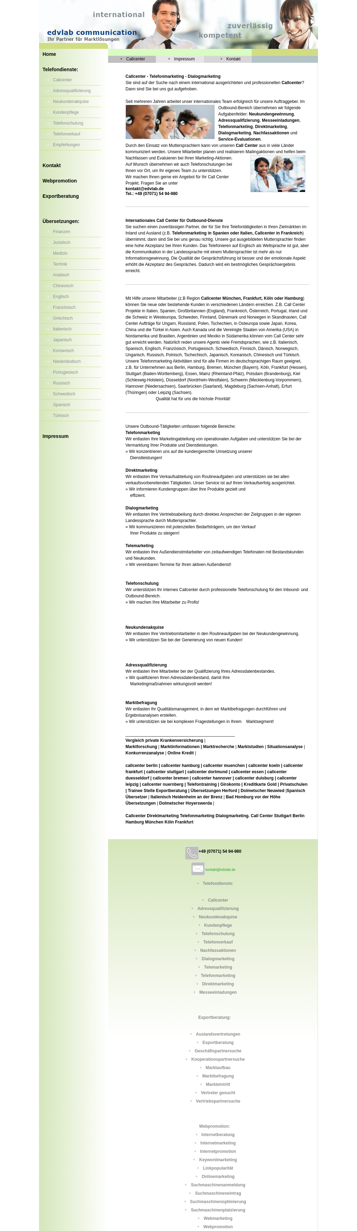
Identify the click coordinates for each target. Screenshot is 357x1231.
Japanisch (62, 339)
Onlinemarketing (218, 1176)
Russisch (61, 383)
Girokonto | (231, 784)
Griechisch (63, 318)
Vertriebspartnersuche (218, 1101)
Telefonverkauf (66, 134)
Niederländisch (67, 361)
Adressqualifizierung (72, 90)
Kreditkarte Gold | (261, 784)
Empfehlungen (66, 144)
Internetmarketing (218, 1143)
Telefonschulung (68, 123)
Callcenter (62, 79)
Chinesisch (63, 285)
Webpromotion (60, 181)
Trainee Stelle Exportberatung (157, 790)
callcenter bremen (171, 778)
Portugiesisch (65, 372)
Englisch (61, 296)
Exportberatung (61, 196)
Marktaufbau (218, 1067)
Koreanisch (63, 350)
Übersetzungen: (61, 221)
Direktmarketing (218, 984)
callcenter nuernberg (162, 784)
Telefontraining (202, 784)
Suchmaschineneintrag (218, 1193)
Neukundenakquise (71, 101)
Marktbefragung (218, 1076)
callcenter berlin (142, 765)
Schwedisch (64, 393)
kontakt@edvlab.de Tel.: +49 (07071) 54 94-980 (152, 191)
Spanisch (61, 404)
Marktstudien (251, 746)
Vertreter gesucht (218, 1092)
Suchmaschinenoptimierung (218, 1201)
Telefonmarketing (218, 975)
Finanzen (61, 231)
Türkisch (61, 415)
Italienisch (62, 329)
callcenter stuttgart (165, 771)
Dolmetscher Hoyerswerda (186, 803)
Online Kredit (181, 753)
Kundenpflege (66, 112)
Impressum (56, 436)
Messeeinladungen (218, 992)
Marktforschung (141, 746)
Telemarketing (218, 967)
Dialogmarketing (218, 958)
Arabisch (61, 275)
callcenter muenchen (224, 765)
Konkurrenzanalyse (145, 753)
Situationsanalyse (285, 746)
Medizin (60, 253)
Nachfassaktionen (218, 950)
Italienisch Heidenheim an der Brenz (186, 796)
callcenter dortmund (207, 771)
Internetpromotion (218, 1151)
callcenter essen (247, 771)
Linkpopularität (218, 1168)
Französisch (64, 307)
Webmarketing (218, 1218)
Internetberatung (218, 1134)
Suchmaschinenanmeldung (218, 1184)
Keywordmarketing (218, 1159)
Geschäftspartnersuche (218, 1051)
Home (49, 54)
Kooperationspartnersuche (218, 1059)
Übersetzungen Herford (214, 790)
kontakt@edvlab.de (221, 870)
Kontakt (52, 165)
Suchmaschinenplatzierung (218, 1210)
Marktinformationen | (181, 746)
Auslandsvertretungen (218, 1034)
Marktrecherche (218, 746)
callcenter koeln (264, 765)
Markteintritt (218, 1084)
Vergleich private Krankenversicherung (164, 740)
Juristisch (61, 242)
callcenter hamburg (180, 765)
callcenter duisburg (254, 778)
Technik (60, 264)
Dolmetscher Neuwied (262, 790)
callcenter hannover (211, 778)
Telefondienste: (60, 69)
